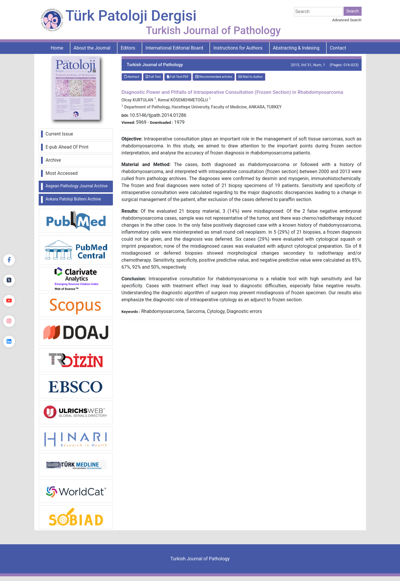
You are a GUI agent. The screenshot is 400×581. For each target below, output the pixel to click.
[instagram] (9, 321)
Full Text (153, 77)
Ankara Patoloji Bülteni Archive (73, 199)
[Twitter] (9, 280)
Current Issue (59, 134)
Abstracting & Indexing (296, 48)
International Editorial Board (174, 48)
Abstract (131, 77)
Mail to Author (251, 77)
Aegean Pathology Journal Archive (77, 186)
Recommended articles (213, 77)
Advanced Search (346, 20)
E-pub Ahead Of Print (67, 147)
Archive (53, 160)
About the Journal (92, 48)
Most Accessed (62, 173)
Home (57, 48)
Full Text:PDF (178, 77)
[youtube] (9, 301)
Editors (128, 48)
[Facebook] (9, 260)
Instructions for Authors (238, 48)
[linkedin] (9, 341)
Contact (338, 48)
